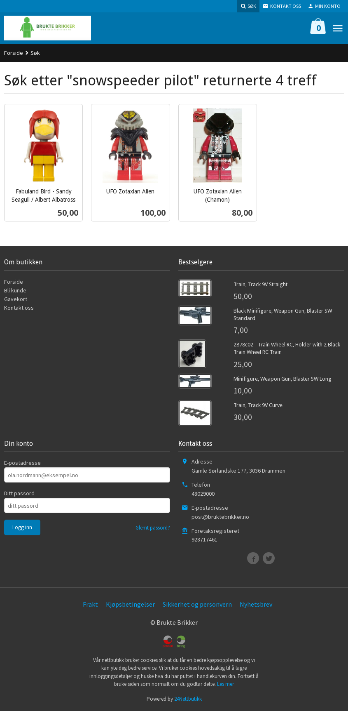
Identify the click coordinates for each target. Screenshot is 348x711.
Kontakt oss (19, 307)
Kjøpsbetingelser (130, 604)
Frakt (90, 604)
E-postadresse (22, 462)
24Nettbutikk (188, 698)
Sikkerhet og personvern (197, 604)
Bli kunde (15, 290)
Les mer (225, 683)
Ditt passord (19, 493)
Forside (13, 53)
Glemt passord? (152, 527)
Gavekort (15, 299)
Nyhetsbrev (256, 604)
